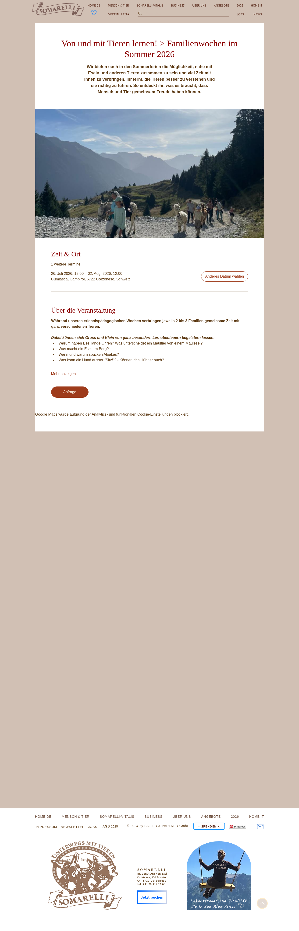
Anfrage (69, 392)
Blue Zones (224, 906)
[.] (86, 874)
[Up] (262, 903)
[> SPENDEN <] (209, 826)
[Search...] (182, 14)
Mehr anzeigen (63, 374)
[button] (257, 14)
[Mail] (260, 826)
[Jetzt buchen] (152, 897)
